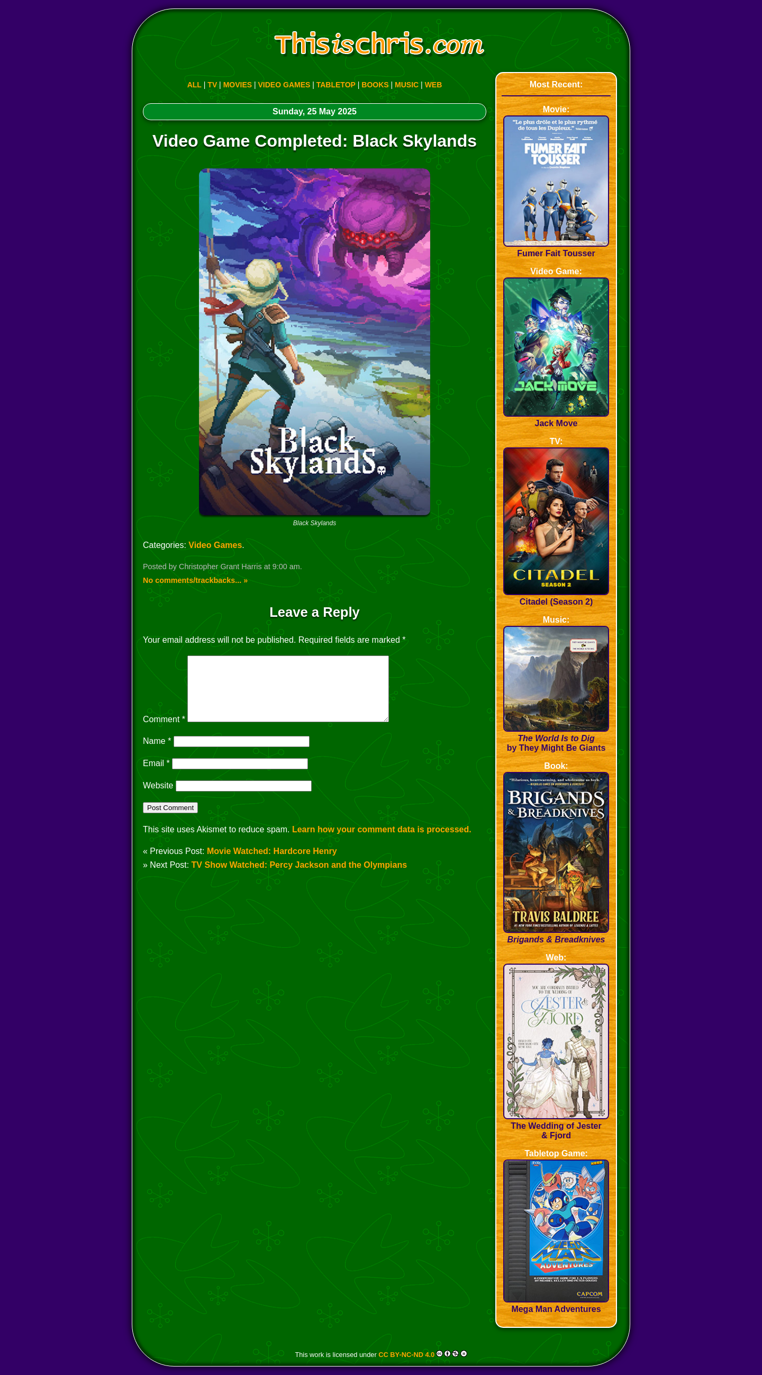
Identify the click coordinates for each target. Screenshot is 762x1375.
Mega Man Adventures (556, 1304)
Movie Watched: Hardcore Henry (272, 863)
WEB (433, 84)
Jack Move (556, 418)
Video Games (215, 545)
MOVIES (237, 84)
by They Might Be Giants (556, 738)
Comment (164, 731)
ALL (194, 84)
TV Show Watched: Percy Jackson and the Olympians (299, 877)
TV (212, 84)
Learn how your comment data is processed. (381, 842)
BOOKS (374, 84)
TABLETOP (336, 84)
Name (157, 753)
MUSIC (407, 84)
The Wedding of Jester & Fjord (556, 1126)
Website (158, 798)
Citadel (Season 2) (556, 597)
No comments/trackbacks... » (195, 580)
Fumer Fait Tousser (556, 248)
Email (156, 775)
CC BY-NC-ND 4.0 (406, 1355)
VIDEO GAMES (284, 84)
